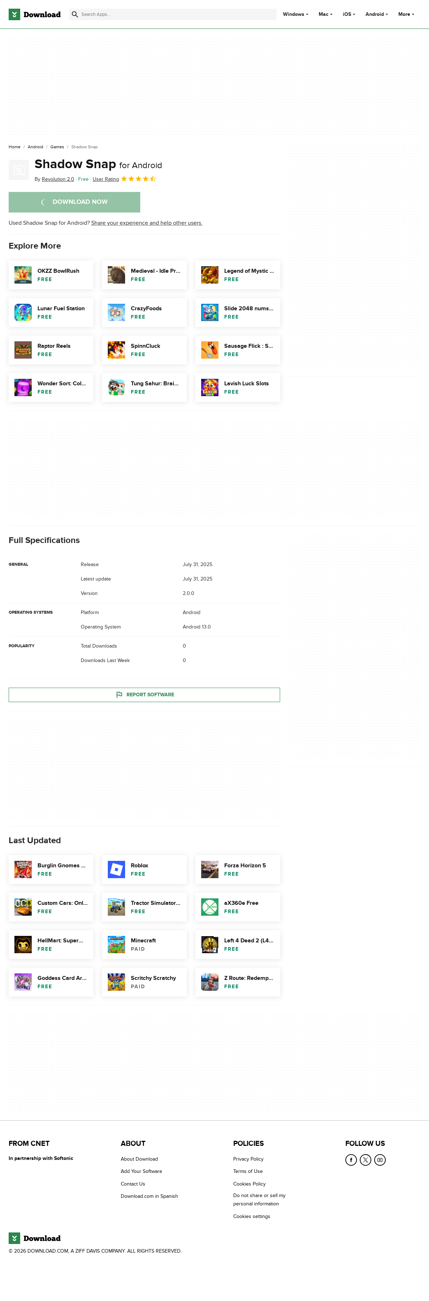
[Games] (57, 147)
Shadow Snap (98, 164)
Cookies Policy (249, 1184)
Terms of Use (248, 1172)
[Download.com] (35, 14)
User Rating (124, 178)
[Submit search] (75, 14)
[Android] (35, 147)
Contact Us (133, 1184)
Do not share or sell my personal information (259, 1200)
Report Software (144, 695)
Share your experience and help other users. (147, 223)
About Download (139, 1159)
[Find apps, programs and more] (173, 14)
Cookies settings (251, 1216)
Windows (293, 14)
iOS (347, 14)
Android (375, 14)
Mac (323, 14)
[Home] (15, 147)
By (54, 179)
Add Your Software (141, 1172)
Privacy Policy (248, 1159)
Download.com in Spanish (149, 1196)
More (407, 14)
